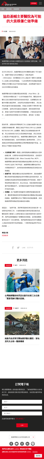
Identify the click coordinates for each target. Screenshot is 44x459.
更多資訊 (35, 451)
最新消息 (8, 9)
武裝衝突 (5, 235)
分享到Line (24, 248)
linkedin (27, 444)
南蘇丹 (17, 308)
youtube (17, 444)
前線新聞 (16, 9)
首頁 (3, 9)
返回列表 (30, 247)
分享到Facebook (13, 248)
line (33, 444)
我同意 (38, 456)
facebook (11, 444)
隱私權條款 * (20, 419)
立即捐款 (33, 3)
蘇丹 (16, 265)
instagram (22, 444)
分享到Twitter (18, 248)
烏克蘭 (5, 31)
